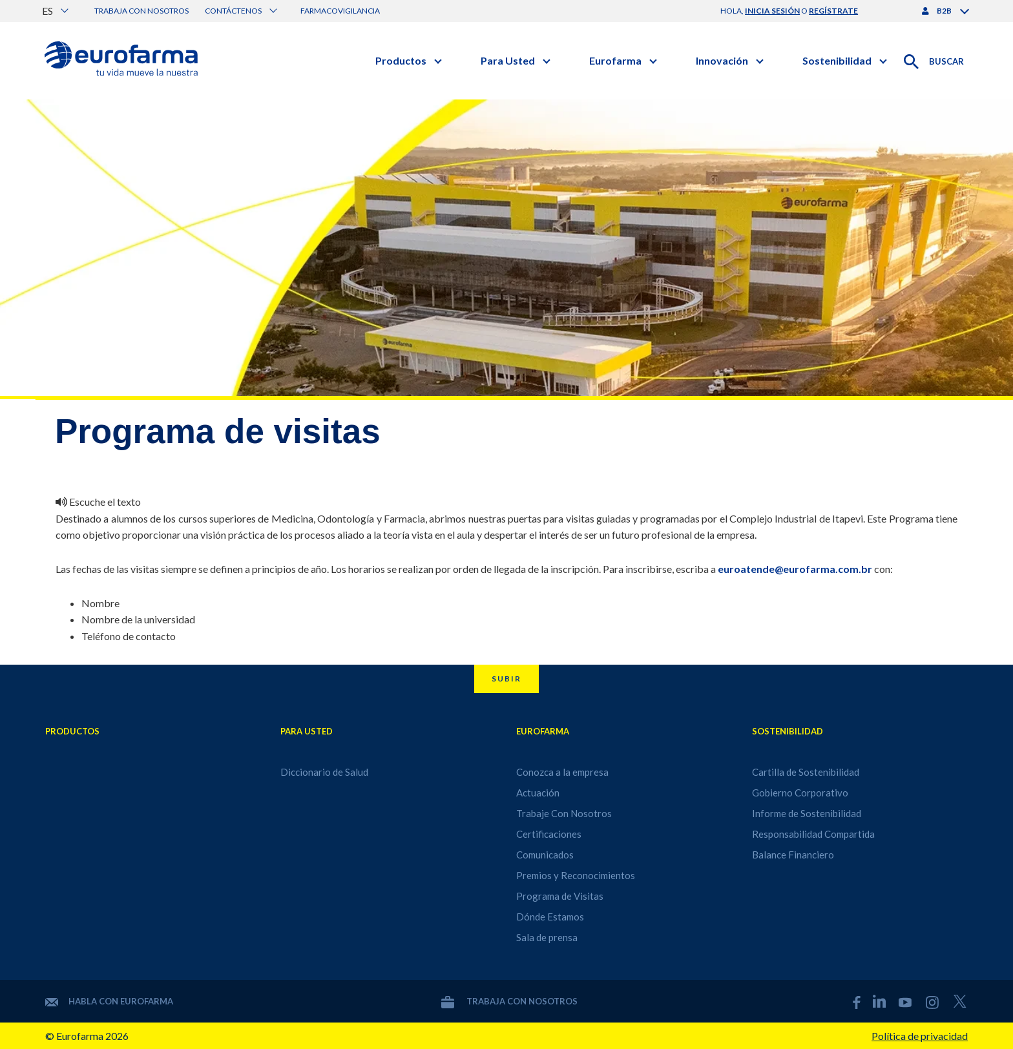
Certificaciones (548, 834)
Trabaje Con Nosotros (564, 813)
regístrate (833, 11)
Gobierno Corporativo (800, 792)
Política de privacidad (920, 1036)
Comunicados (545, 854)
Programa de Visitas (559, 896)
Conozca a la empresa (562, 772)
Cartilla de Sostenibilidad (805, 772)
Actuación (537, 792)
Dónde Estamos (550, 916)
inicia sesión (772, 11)
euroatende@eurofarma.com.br (795, 569)
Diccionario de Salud (324, 772)
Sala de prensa (547, 937)
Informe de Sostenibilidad (806, 813)
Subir (506, 678)
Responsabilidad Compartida (813, 834)
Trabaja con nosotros (141, 11)
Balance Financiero (793, 854)
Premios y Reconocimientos (575, 875)
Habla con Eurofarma (109, 1001)
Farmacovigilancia (340, 11)
